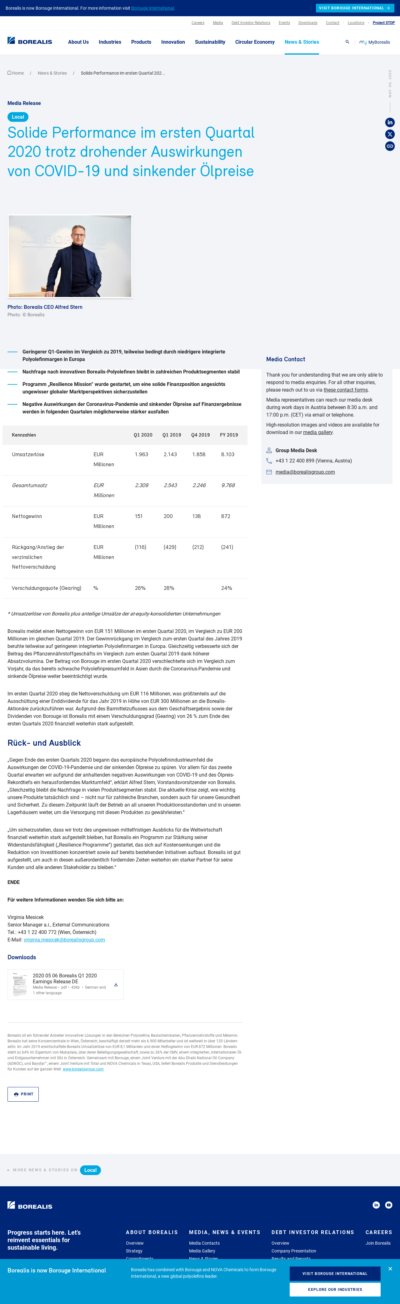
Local (18, 117)
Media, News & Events (225, 1232)
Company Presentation (294, 1250)
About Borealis (152, 1232)
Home (16, 73)
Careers (379, 1232)
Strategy (134, 1250)
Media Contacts (204, 1243)
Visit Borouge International (335, 1274)
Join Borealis (378, 1243)
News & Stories (53, 73)
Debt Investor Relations (313, 1232)
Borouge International (152, 8)
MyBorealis (375, 42)
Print (23, 1094)
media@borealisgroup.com (305, 472)
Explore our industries (335, 1289)
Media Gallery (202, 1250)
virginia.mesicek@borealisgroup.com (64, 940)
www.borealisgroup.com (83, 1069)
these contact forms (346, 390)
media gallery (317, 432)
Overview (135, 1243)
